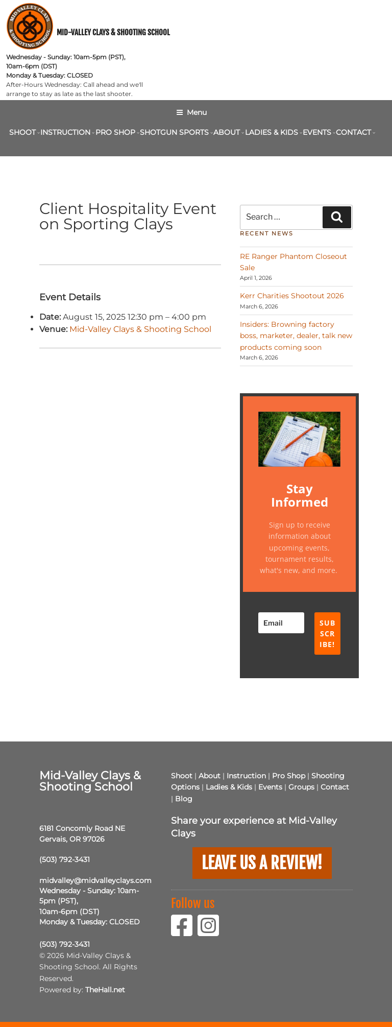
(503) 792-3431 (64, 859)
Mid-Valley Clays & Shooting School (113, 32)
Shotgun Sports (175, 132)
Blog (183, 798)
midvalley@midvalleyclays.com (95, 880)
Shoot (23, 132)
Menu (191, 112)
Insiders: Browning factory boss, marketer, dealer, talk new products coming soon (296, 336)
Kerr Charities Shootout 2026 (292, 295)
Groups (301, 787)
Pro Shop (116, 132)
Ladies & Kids (273, 132)
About (227, 132)
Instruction (66, 132)
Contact (355, 132)
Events (318, 132)
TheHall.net (105, 989)
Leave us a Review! (262, 862)
